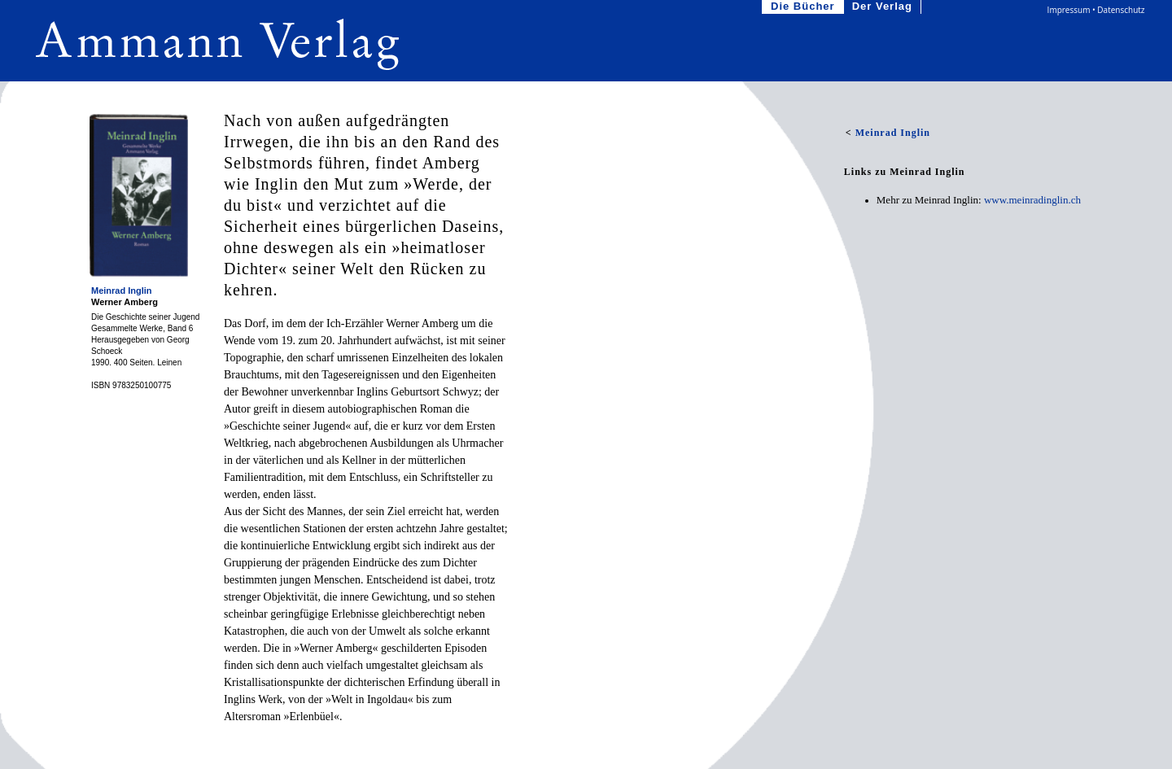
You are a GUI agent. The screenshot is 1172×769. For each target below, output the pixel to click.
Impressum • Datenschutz (1096, 9)
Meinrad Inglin (121, 290)
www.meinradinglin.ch (1032, 200)
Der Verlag (884, 7)
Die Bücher (804, 7)
